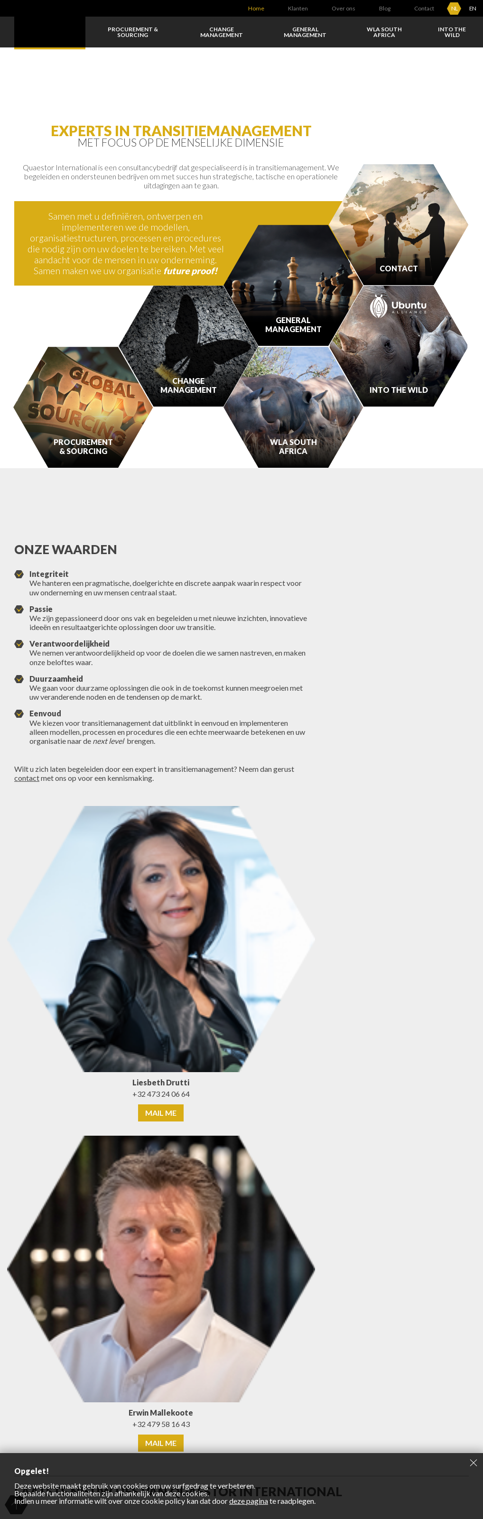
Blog (384, 8)
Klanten (298, 8)
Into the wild (452, 32)
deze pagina (248, 1500)
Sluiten (473, 1462)
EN (472, 8)
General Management (305, 32)
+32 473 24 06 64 (161, 1093)
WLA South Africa (384, 32)
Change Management (221, 32)
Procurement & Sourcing (133, 32)
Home (256, 8)
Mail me (160, 1112)
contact (26, 777)
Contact (424, 8)
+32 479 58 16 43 (161, 1423)
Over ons (343, 8)
